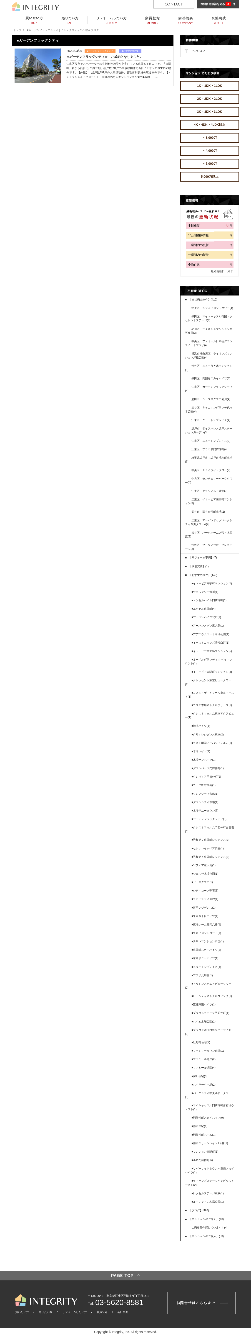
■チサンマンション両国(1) (207, 941)
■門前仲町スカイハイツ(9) (207, 1117)
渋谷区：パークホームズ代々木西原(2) (208, 534)
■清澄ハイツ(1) (200, 725)
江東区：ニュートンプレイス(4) (210, 420)
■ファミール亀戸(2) (203, 1059)
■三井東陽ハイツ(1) (203, 1004)
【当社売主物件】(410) (203, 299)
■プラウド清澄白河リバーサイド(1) (208, 1031)
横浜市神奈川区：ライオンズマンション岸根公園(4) (208, 355)
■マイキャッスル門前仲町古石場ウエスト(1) (209, 1107)
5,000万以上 (209, 176)
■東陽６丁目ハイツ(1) (204, 916)
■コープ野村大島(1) (203, 785)
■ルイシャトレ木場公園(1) (207, 1201)
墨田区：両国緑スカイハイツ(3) (210, 378)
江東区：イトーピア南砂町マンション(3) (208, 501)
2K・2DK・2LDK (209, 98)
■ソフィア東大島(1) (203, 865)
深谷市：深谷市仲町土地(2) (208, 511)
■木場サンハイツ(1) (203, 759)
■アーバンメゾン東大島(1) (207, 625)
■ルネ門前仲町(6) (202, 1160)
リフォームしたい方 (74, 1312)
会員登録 (102, 1312)
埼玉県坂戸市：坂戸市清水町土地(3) (208, 459)
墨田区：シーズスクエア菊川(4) (210, 399)
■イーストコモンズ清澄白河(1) (210, 642)
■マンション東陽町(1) (204, 1151)
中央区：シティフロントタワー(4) (212, 308)
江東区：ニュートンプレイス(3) (210, 440)
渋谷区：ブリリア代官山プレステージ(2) (208, 546)
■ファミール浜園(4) (203, 1067)
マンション (198, 50)
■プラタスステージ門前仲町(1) (210, 1013)
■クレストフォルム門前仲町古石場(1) (209, 829)
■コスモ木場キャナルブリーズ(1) (211, 705)
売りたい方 (45, 1312)
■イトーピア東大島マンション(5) (211, 651)
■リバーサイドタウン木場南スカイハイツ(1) (209, 1170)
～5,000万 (209, 163)
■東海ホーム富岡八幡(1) (206, 924)
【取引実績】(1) (199, 566)
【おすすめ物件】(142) (203, 575)
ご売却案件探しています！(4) (209, 1227)
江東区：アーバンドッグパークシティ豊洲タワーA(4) (208, 522)
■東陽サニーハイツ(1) (204, 958)
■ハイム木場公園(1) (203, 1021)
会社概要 (122, 1312)
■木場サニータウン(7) (204, 810)
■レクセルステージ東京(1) (207, 1193)
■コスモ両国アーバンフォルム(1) (211, 743)
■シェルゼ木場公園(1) (204, 873)
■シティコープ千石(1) (204, 890)
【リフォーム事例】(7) (203, 557)
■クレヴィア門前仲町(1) (206, 776)
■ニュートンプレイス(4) (206, 967)
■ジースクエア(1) (202, 882)
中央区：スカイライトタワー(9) (210, 470)
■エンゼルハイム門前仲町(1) (208, 600)
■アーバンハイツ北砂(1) (206, 617)
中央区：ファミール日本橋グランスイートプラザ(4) (208, 343)
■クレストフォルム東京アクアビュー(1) (209, 715)
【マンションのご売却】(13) (206, 1219)
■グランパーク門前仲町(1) (207, 768)
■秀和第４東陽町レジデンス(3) (210, 856)
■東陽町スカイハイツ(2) (206, 949)
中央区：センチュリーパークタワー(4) (208, 480)
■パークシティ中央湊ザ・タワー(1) (208, 1095)
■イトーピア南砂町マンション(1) (211, 583)
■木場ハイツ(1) (200, 751)
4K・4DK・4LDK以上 (209, 124)
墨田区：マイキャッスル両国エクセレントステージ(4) (208, 318)
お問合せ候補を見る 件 (217, 4)
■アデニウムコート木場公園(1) (210, 634)
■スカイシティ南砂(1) (204, 899)
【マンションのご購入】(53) (206, 1236)
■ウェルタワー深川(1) (204, 591)
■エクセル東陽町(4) (203, 608)
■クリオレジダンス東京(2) (207, 734)
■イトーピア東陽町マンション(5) (211, 671)
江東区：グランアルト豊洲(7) (209, 491)
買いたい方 (22, 1312)
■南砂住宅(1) (199, 1126)
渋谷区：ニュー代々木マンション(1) (208, 367)
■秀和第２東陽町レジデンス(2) (210, 839)
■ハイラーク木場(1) (203, 1084)
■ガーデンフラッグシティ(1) (208, 819)
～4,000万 (209, 150)
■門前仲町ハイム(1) (203, 1134)
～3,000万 (209, 137)
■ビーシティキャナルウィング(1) (211, 996)
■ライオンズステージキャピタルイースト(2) (209, 1182)
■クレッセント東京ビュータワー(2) (208, 682)
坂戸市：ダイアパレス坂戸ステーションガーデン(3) (208, 430)
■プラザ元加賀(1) (202, 975)
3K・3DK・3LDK (209, 111)
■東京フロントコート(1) (206, 933)
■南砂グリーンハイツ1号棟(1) (209, 1143)
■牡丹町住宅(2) (200, 1042)
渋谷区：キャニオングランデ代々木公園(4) (208, 409)
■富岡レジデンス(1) (203, 907)
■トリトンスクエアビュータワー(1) (208, 985)
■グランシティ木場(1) (204, 802)
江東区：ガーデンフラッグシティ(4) (208, 388)
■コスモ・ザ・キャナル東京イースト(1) (209, 694)
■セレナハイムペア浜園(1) (207, 848)
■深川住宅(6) (199, 1076)
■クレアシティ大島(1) (204, 793)
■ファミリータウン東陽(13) (208, 1050)
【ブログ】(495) (199, 1210)
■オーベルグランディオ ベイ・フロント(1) (208, 661)
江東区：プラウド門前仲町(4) (209, 449)
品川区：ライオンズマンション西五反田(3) (208, 330)
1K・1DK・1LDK (209, 85)
